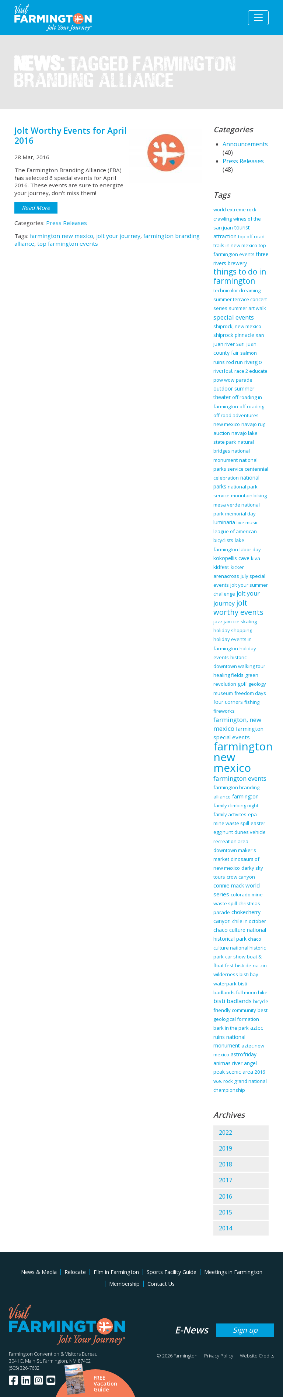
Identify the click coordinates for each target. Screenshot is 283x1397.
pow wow (223, 379)
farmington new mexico (61, 235)
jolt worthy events (238, 607)
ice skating (245, 621)
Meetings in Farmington (233, 1272)
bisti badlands (232, 1001)
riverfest (223, 370)
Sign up (245, 1330)
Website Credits (257, 1355)
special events (233, 317)
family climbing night (235, 805)
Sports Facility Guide (171, 1272)
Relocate (75, 1272)
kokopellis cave (231, 558)
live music (247, 522)
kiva (255, 558)
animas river (227, 1063)
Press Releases (66, 222)
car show (235, 956)
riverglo (253, 361)
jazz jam (222, 621)
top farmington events (67, 243)
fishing (251, 702)
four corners (228, 701)
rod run (234, 362)
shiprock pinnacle (233, 334)
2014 (225, 1228)
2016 (225, 1196)
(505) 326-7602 (24, 1367)
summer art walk (247, 308)
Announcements (245, 144)
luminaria (224, 522)
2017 (225, 1180)
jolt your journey (118, 235)
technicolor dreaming (237, 290)
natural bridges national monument (233, 451)
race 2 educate (251, 371)
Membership (124, 1284)
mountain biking (249, 495)
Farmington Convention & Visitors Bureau (53, 1353)
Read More (36, 207)
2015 (225, 1212)
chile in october (249, 921)
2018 (225, 1164)
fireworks (224, 711)
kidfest (221, 566)
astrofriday (243, 1054)
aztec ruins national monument (238, 1036)
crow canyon (241, 876)
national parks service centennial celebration (240, 469)
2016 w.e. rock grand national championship (240, 1081)
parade (244, 379)
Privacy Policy (218, 1355)
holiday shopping (232, 630)
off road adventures (236, 415)
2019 (225, 1148)
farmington (245, 796)
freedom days (250, 693)
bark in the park (231, 1028)
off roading (252, 406)
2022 (225, 1132)
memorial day (240, 513)
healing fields (228, 675)
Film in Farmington (116, 1272)
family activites (230, 814)
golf (242, 683)
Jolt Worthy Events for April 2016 (70, 135)
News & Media (39, 1272)
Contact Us (161, 1284)
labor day (250, 549)
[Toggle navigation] (258, 17)
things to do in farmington (239, 276)
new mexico (226, 424)
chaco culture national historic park (239, 948)
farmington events (239, 778)
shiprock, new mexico (237, 326)
